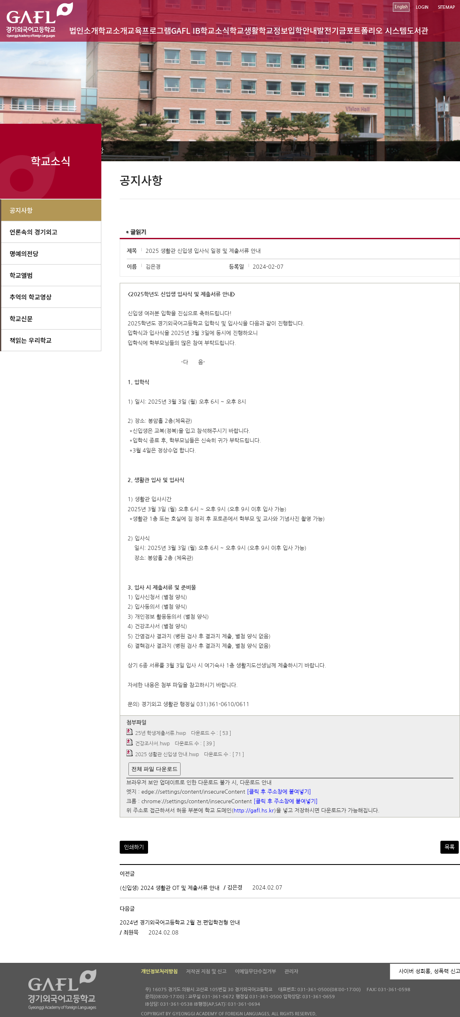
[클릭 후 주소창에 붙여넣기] (279, 792)
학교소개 (112, 30)
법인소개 (83, 30)
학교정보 (273, 30)
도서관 (417, 30)
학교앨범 (21, 275)
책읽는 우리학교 (31, 340)
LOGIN (422, 7)
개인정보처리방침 (159, 971)
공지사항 (21, 210)
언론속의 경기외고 (34, 231)
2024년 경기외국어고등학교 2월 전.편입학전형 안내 (180, 922)
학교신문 (21, 318)
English (401, 7)
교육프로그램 (149, 30)
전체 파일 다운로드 (154, 769)
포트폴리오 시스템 (376, 30)
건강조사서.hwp (152, 744)
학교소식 (214, 30)
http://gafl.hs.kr (254, 811)
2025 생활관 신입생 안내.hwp (167, 754)
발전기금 (331, 30)
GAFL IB (185, 30)
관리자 (291, 971)
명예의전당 (24, 253)
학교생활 (244, 30)
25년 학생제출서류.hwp (160, 733)
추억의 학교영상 (31, 296)
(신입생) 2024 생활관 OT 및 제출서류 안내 (169, 888)
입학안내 (302, 30)
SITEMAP (446, 7)
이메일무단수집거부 (255, 971)
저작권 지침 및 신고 (206, 971)
